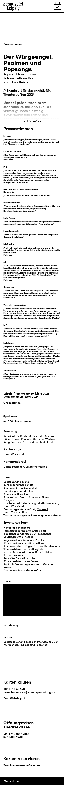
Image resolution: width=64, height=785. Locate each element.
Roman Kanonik (21, 439)
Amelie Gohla (52, 515)
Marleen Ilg (43, 509)
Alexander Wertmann (45, 439)
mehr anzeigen (32, 120)
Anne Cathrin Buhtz (15, 436)
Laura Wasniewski (14, 454)
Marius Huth (36, 436)
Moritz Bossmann (13, 466)
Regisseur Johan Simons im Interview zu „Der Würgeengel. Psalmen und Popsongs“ (30, 643)
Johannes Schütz (22, 485)
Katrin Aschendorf (26, 488)
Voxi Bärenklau (20, 494)
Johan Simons (20, 481)
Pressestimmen (13, 44)
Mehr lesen (8, 160)
